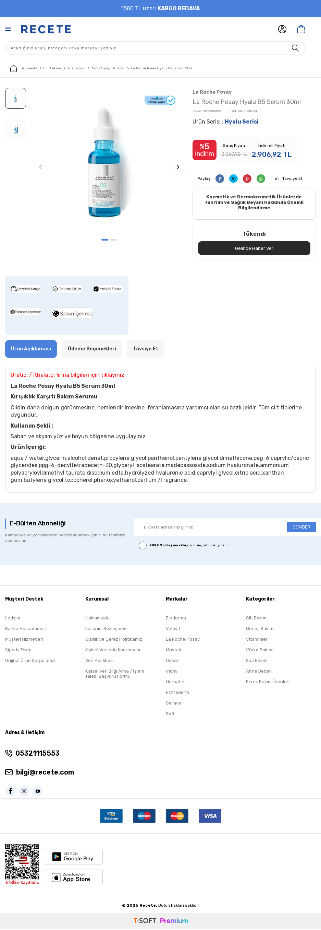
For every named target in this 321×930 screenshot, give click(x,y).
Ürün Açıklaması (31, 349)
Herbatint (176, 682)
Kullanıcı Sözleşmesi (106, 629)
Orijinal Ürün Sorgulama (30, 661)
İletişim (12, 618)
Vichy (171, 672)
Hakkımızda (97, 618)
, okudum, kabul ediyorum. (184, 546)
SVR (170, 714)
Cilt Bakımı (52, 68)
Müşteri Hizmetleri (24, 640)
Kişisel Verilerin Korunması (112, 650)
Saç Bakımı (257, 661)
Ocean (173, 661)
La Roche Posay (212, 92)
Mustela (174, 650)
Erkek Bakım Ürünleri (267, 682)
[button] (104, 240)
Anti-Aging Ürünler (108, 68)
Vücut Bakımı (259, 650)
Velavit (173, 629)
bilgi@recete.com (45, 773)
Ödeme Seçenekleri (92, 349)
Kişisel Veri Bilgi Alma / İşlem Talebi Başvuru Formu (114, 675)
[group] (109, 161)
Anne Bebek (259, 672)
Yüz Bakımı (76, 68)
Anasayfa (23, 68)
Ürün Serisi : (226, 121)
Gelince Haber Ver (254, 249)
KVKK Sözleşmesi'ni (167, 546)
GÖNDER (301, 527)
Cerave (173, 704)
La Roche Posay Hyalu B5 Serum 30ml (161, 68)
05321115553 (37, 754)
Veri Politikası (99, 661)
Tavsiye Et (292, 178)
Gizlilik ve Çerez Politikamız (113, 640)
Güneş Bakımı (260, 629)
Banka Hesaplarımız (26, 629)
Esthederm (177, 693)
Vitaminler (257, 640)
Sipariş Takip (18, 650)
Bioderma (176, 618)
